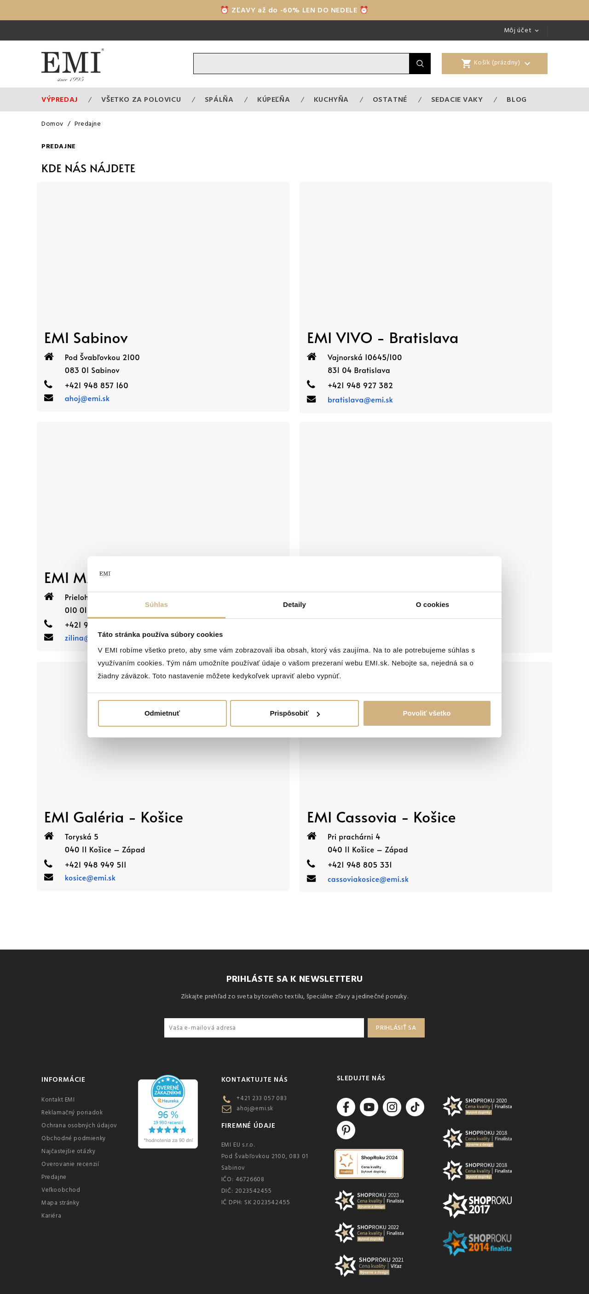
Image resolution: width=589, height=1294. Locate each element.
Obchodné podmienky (73, 1138)
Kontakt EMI (58, 1100)
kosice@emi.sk (90, 877)
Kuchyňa (331, 99)
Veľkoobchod (61, 1190)
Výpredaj (59, 99)
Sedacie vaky (457, 99)
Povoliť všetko (427, 713)
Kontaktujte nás (254, 1079)
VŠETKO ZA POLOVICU (141, 99)
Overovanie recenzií (70, 1164)
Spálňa (219, 99)
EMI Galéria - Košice (114, 816)
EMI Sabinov (86, 337)
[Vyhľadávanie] (301, 63)
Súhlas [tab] (156, 604)
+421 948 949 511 (96, 864)
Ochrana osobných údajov (79, 1125)
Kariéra (51, 1216)
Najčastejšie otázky (68, 1151)
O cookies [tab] (433, 604)
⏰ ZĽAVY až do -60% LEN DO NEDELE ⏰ (294, 10)
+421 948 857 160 (96, 385)
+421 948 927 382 (360, 385)
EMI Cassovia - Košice (381, 816)
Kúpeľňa (273, 99)
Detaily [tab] (294, 604)
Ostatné (390, 99)
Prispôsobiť (295, 713)
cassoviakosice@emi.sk (368, 879)
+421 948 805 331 (360, 864)
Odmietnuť (162, 713)
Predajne (54, 1177)
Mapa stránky (60, 1203)
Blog (516, 99)
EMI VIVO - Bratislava (383, 337)
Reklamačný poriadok (72, 1112)
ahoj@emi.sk (87, 398)
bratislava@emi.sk (360, 399)
